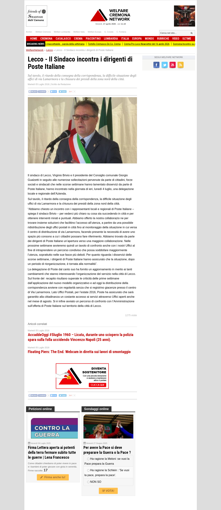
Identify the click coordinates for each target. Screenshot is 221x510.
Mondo (149, 38)
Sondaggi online (96, 409)
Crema (78, 38)
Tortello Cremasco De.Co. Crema (107, 44)
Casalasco (63, 38)
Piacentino (93, 38)
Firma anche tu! (52, 477)
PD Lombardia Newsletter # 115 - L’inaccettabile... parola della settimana (52, 44)
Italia (125, 38)
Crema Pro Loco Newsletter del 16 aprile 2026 (150, 44)
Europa (137, 38)
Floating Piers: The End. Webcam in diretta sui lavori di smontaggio (79, 352)
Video (175, 38)
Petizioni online (40, 409)
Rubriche (163, 38)
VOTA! (108, 490)
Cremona (46, 38)
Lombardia (111, 38)
